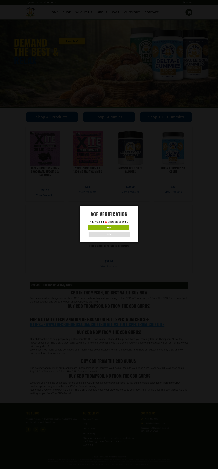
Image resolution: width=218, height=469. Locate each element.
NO (121, 231)
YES (96, 231)
